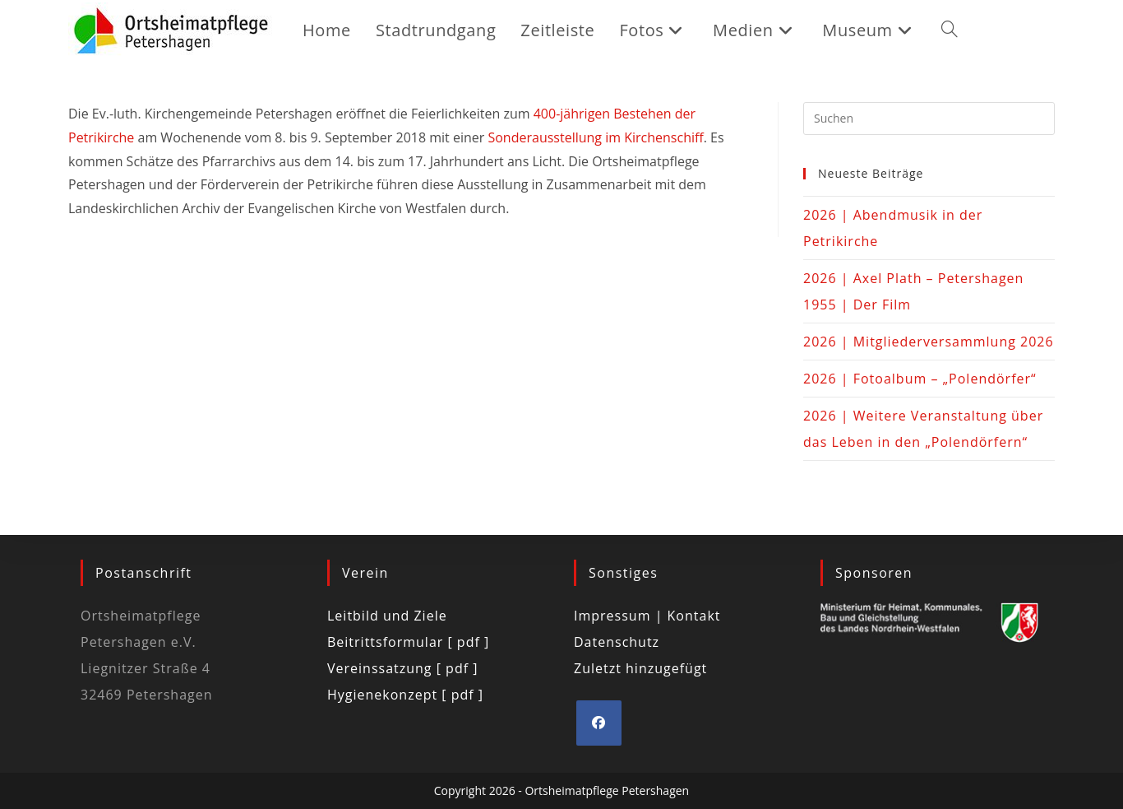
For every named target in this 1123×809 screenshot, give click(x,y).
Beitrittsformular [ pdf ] (408, 642)
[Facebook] (599, 723)
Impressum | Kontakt (647, 616)
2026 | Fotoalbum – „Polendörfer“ (920, 379)
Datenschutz (616, 642)
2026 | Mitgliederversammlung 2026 (928, 341)
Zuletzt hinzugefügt (640, 668)
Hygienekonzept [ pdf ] (405, 695)
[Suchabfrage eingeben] (929, 118)
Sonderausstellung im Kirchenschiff (595, 137)
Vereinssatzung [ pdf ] (402, 668)
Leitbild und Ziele (387, 616)
